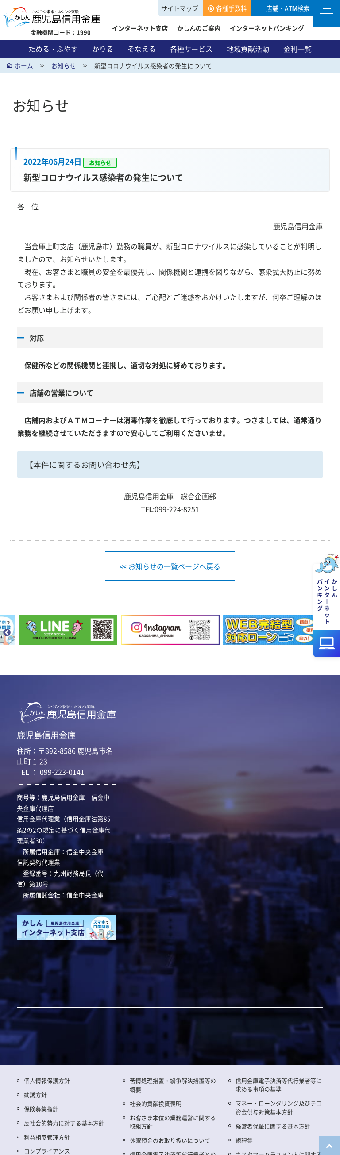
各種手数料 (231, 8)
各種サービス (191, 48)
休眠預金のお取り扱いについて (170, 1140)
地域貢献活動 (248, 48)
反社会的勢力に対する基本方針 (64, 1123)
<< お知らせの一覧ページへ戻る (170, 566)
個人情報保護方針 (47, 1080)
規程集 (244, 1140)
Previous (6, 633)
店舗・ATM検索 (288, 8)
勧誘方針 (35, 1094)
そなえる (142, 48)
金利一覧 (297, 48)
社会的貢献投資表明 (156, 1103)
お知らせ (63, 65)
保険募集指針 (41, 1109)
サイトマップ (179, 8)
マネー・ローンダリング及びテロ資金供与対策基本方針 (279, 1107)
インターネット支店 (140, 27)
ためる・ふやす (53, 48)
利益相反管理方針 (47, 1137)
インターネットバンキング (267, 27)
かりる (102, 48)
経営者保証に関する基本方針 (273, 1126)
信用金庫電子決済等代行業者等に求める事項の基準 (279, 1084)
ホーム (24, 65)
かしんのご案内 (198, 27)
